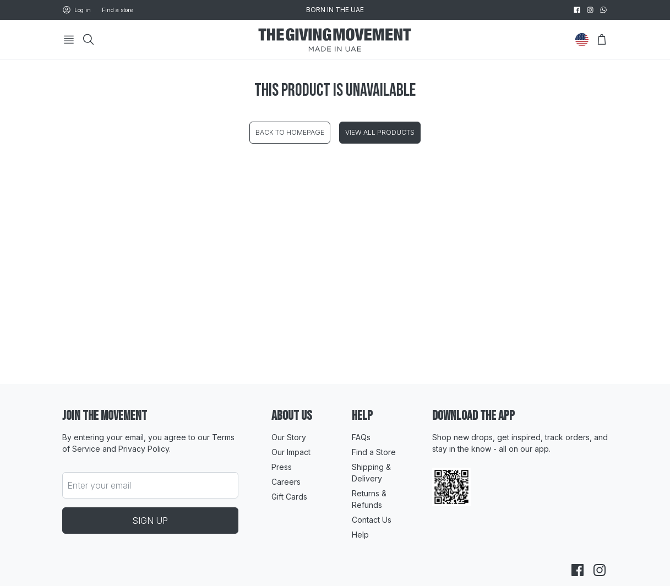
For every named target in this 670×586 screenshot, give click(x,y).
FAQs (361, 437)
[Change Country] (582, 39)
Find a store (117, 10)
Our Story (288, 437)
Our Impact (291, 452)
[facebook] (577, 10)
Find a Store (374, 452)
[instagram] (590, 10)
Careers (286, 481)
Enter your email (99, 485)
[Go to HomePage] (334, 40)
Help (360, 534)
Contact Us (371, 519)
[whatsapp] (603, 10)
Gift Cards (289, 496)
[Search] (88, 39)
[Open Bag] (601, 39)
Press (281, 467)
